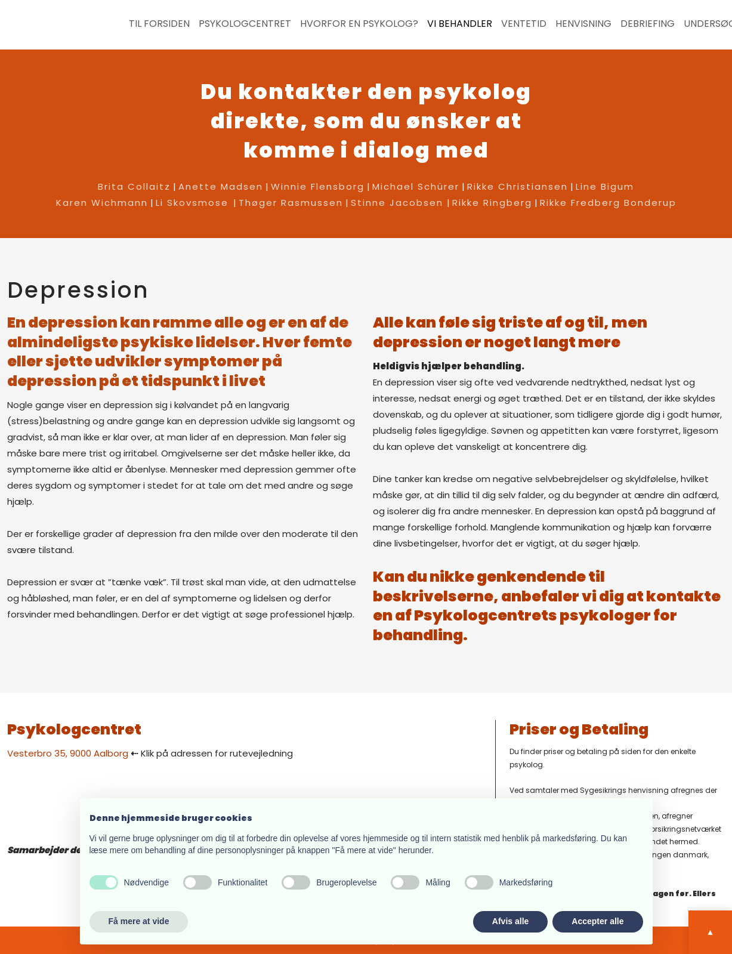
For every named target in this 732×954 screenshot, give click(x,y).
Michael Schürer (415, 186)
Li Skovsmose (192, 202)
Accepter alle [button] (597, 921)
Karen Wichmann (102, 202)
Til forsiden (159, 24)
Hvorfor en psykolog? (359, 24)
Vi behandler (459, 24)
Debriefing (647, 24)
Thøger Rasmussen (291, 202)
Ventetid (523, 24)
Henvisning (583, 24)
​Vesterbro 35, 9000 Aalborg (67, 753)
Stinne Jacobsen (399, 202)
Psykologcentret (245, 24)
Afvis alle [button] (510, 921)
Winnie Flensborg (318, 186)
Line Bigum (605, 186)
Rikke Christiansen (517, 186)
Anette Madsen (220, 186)
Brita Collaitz (134, 186)
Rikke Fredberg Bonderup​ (608, 202)
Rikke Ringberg (492, 202)
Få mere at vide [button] (139, 921)
